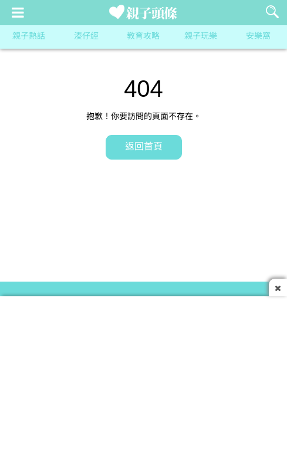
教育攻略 (143, 36)
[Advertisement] (143, 378)
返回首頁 (144, 147)
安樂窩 (258, 36)
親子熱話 (28, 36)
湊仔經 (86, 36)
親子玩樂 (200, 36)
